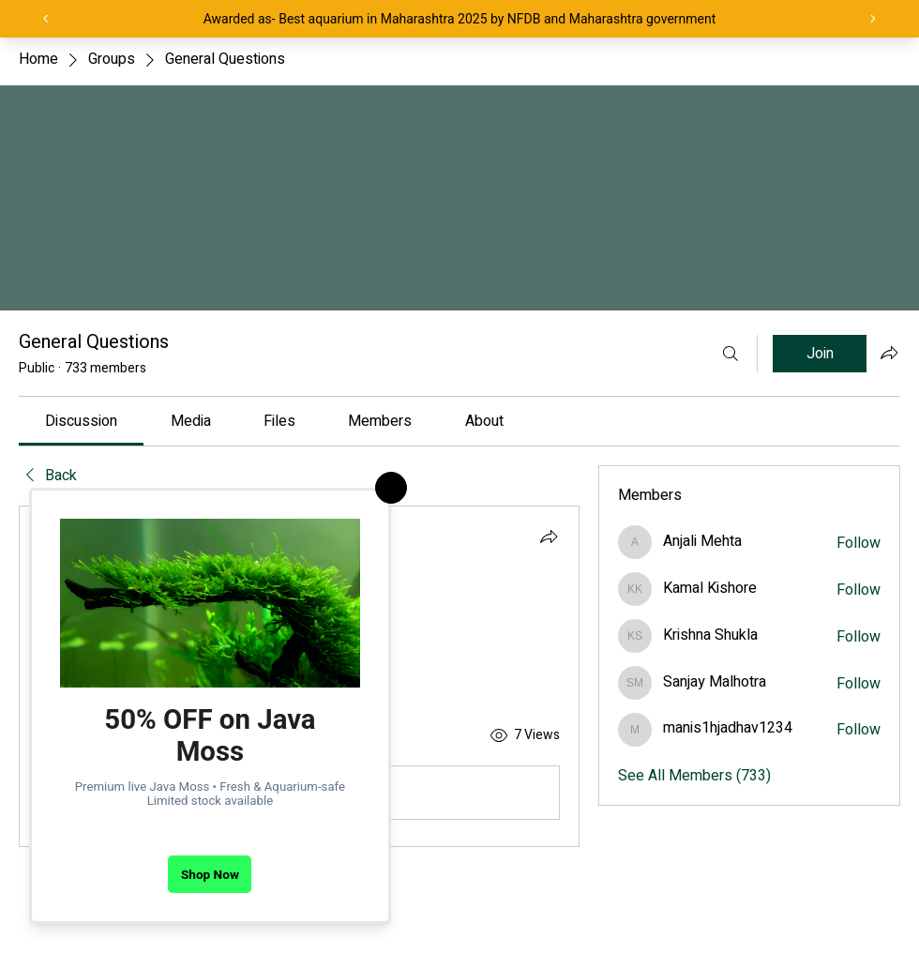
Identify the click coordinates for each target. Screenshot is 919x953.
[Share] (548, 536)
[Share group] (889, 352)
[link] (81, 421)
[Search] (730, 353)
